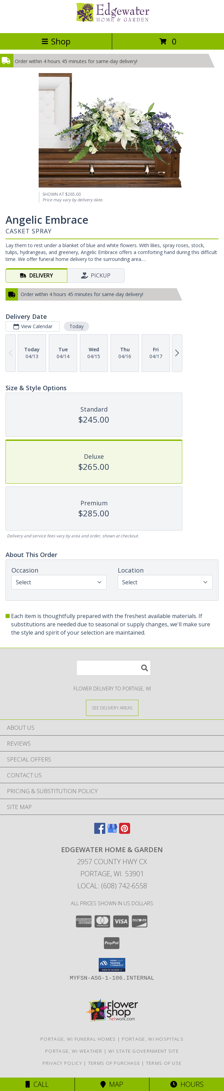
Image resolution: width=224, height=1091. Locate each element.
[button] (112, 965)
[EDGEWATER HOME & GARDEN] (112, 23)
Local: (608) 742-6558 (112, 885)
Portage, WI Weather (74, 1051)
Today (76, 326)
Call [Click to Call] (37, 1084)
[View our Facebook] (99, 832)
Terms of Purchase (114, 1063)
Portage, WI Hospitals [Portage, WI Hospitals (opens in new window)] (153, 1039)
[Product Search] (113, 668)
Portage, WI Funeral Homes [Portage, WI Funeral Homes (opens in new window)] (78, 1039)
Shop (55, 41)
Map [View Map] (111, 1084)
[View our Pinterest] (124, 832)
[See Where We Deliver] (112, 707)
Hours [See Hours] (187, 1084)
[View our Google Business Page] (112, 832)
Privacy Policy (62, 1063)
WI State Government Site (143, 1051)
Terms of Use (164, 1063)
